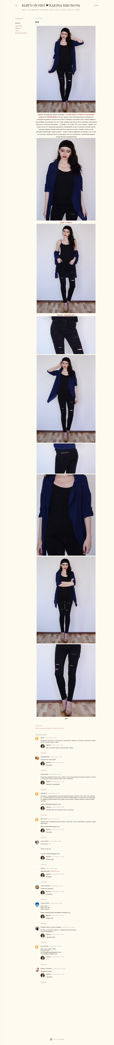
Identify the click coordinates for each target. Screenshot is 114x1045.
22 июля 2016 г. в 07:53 (58, 856)
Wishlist (70, 10)
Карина (48, 745)
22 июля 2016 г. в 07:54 (58, 915)
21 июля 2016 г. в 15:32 (55, 841)
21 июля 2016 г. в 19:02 (57, 886)
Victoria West (45, 903)
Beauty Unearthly (46, 968)
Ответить (44, 753)
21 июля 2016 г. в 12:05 (56, 757)
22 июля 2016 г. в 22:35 (58, 968)
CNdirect (18, 28)
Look (51, 10)
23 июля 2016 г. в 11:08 (58, 974)
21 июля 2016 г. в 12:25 (57, 745)
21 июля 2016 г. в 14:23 (54, 819)
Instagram (44, 10)
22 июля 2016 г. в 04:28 (68, 927)
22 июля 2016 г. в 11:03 (55, 946)
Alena (42, 738)
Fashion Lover (55, 871)
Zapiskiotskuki (45, 757)
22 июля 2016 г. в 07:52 (58, 781)
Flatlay (57, 10)
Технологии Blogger (57, 1039)
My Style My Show (21, 33)
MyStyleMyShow (52, 117)
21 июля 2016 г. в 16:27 (51, 868)
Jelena (43, 868)
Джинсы (60, 315)
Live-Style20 (44, 841)
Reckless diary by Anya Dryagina (51, 927)
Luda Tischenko (45, 886)
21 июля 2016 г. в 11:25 (50, 737)
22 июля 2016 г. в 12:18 (58, 956)
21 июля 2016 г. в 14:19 (53, 793)
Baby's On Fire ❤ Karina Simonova (51, 5)
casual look (18, 26)
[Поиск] (96, 5)
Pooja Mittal (44, 946)
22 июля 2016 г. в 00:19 (56, 903)
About (24, 10)
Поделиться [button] (19, 19)
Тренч (62, 222)
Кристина (44, 819)
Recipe (63, 10)
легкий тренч (71, 114)
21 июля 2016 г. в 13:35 (55, 774)
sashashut (44, 793)
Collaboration (33, 10)
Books (77, 10)
